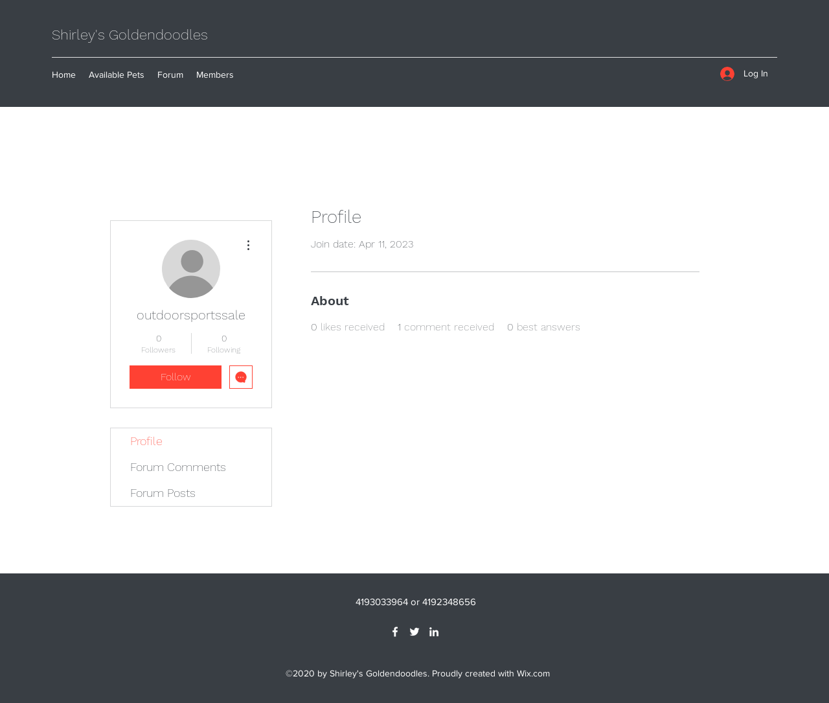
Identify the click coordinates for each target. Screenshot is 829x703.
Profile (146, 441)
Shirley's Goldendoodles (130, 35)
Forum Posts (163, 493)
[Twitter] (414, 631)
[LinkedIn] (433, 631)
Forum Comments (178, 467)
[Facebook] (395, 631)
